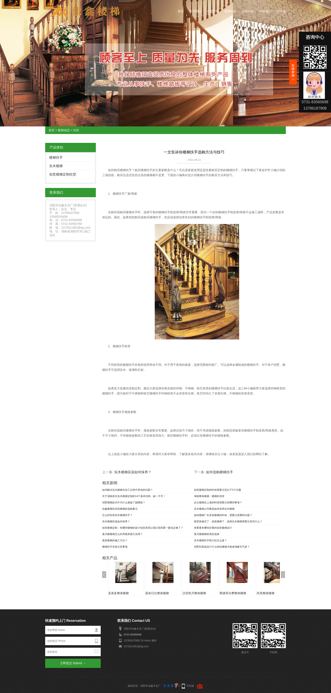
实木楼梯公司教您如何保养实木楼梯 (214, 508)
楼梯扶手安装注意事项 (115, 546)
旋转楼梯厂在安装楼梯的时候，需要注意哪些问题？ (223, 515)
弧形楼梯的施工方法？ (115, 540)
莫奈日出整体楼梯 (157, 593)
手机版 (190, 685)
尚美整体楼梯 (265, 593)
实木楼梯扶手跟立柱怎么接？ (210, 540)
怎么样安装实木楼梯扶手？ (117, 515)
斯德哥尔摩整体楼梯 (233, 593)
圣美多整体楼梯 (118, 593)
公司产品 (213, 11)
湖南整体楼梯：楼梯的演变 (209, 496)
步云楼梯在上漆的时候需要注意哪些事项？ (218, 502)
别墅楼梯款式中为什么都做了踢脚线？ (123, 502)
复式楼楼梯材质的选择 (206, 534)
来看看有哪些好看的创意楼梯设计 (213, 527)
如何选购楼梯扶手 (219, 472)
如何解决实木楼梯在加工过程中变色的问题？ (127, 489)
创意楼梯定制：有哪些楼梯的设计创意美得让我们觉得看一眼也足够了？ (142, 527)
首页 (181, 11)
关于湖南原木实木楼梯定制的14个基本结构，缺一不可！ (134, 496)
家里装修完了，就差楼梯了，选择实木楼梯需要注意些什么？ (228, 521)
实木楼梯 (56, 166)
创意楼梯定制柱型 (62, 174)
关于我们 (195, 11)
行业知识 (248, 11)
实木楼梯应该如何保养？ (132, 472)
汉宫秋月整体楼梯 (194, 593)
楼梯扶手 (56, 157)
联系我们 (265, 11)
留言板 (281, 11)
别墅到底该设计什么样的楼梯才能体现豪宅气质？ (222, 546)
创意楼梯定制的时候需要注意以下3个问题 (217, 489)
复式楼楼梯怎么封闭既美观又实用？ (122, 534)
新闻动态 (230, 11)
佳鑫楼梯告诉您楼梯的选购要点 (120, 508)
